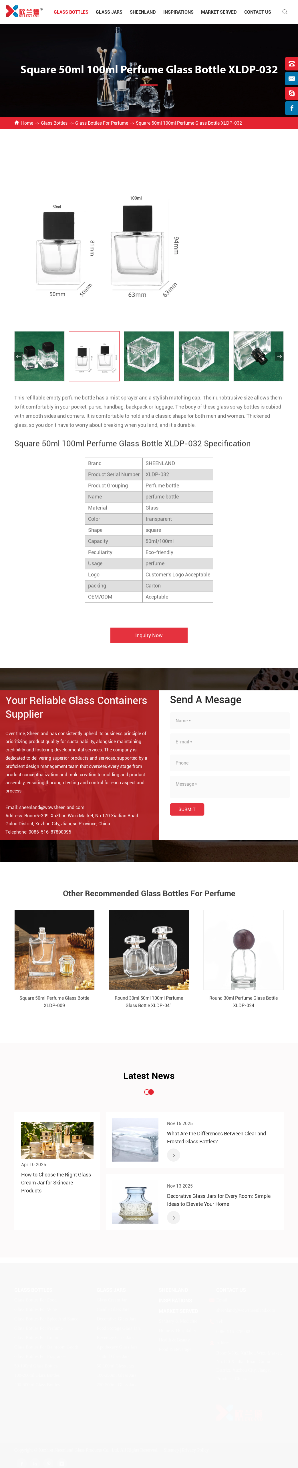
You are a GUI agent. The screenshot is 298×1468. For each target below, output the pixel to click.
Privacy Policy (195, 1449)
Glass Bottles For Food (35, 1299)
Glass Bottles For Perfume (101, 123)
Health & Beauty (174, 1339)
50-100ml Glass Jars (115, 1365)
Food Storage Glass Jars (119, 1328)
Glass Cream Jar (112, 1299)
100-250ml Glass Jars (116, 1375)
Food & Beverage (175, 1349)
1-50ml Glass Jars (113, 1356)
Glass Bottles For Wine (35, 1309)
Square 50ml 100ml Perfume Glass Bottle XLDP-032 (189, 123)
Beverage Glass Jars (115, 1337)
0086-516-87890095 (44, 832)
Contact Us (257, 12)
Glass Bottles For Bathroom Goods (46, 1346)
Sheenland (143, 12)
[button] (18, 356)
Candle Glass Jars (113, 1309)
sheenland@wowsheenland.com (46, 807)
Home (27, 123)
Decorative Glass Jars (116, 1318)
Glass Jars (109, 12)
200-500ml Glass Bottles (37, 1384)
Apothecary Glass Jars (117, 1346)
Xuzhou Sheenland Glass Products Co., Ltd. (79, 1449)
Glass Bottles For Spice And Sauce (46, 1318)
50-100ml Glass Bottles (35, 1365)
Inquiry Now (149, 640)
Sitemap (171, 1449)
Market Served (219, 12)
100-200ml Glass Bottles (37, 1375)
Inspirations (178, 12)
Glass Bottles (71, 12)
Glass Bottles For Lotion (36, 1337)
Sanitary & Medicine (178, 1321)
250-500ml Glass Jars (116, 1384)
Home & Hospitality (177, 1330)
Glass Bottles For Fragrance (39, 1356)
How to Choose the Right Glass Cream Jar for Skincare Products (56, 1183)
